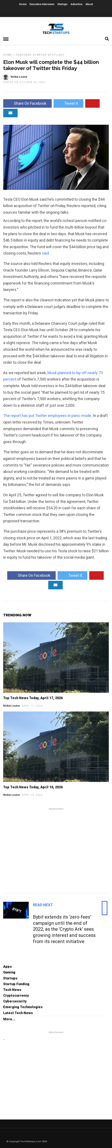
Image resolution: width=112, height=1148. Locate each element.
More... (9, 1019)
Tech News (12, 990)
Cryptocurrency (16, 995)
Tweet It (68, 103)
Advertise (76, 4)
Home (23, 4)
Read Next (43, 905)
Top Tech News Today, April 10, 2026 (33, 787)
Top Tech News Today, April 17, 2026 (33, 698)
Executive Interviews (42, 4)
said (45, 253)
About (89, 4)
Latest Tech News (18, 1013)
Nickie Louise (11, 705)
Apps (7, 967)
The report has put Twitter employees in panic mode (47, 415)
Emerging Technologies (23, 1007)
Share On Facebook (27, 103)
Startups (62, 4)
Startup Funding (16, 984)
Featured (24, 54)
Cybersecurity (15, 1001)
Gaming (9, 972)
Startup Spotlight (49, 54)
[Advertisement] (56, 850)
